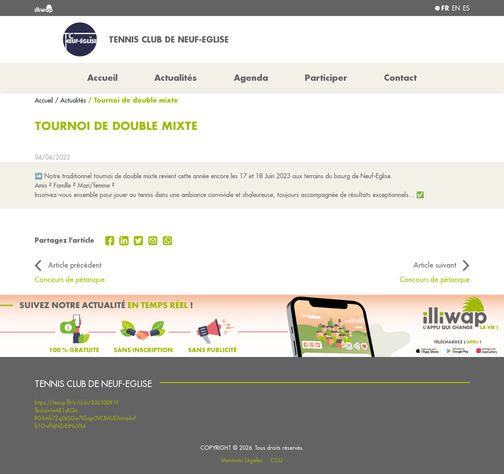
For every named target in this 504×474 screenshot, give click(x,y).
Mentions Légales (242, 460)
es (466, 8)
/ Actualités (70, 100)
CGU (277, 460)
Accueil (45, 100)
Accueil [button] (102, 77)
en (456, 8)
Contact (400, 77)
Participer (326, 77)
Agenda (251, 77)
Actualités (175, 77)
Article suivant (435, 265)
